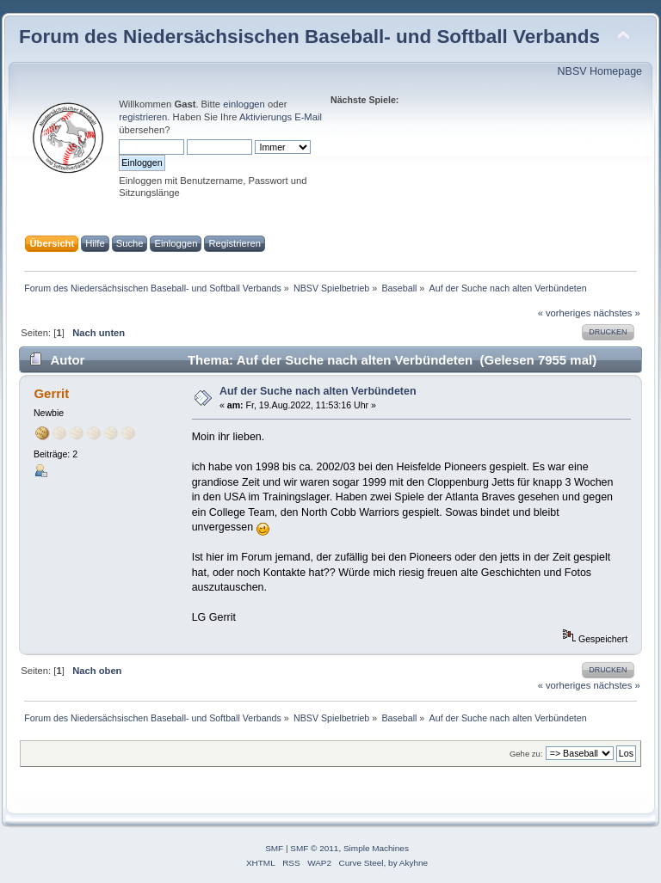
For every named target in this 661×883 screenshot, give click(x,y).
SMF (274, 848)
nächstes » (617, 313)
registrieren (143, 117)
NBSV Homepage (600, 71)
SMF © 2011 (314, 848)
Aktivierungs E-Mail (280, 117)
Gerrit (51, 393)
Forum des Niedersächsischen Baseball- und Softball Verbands (309, 36)
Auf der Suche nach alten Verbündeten (318, 391)
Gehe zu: (526, 753)
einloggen (244, 104)
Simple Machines (376, 848)
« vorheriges (564, 313)
